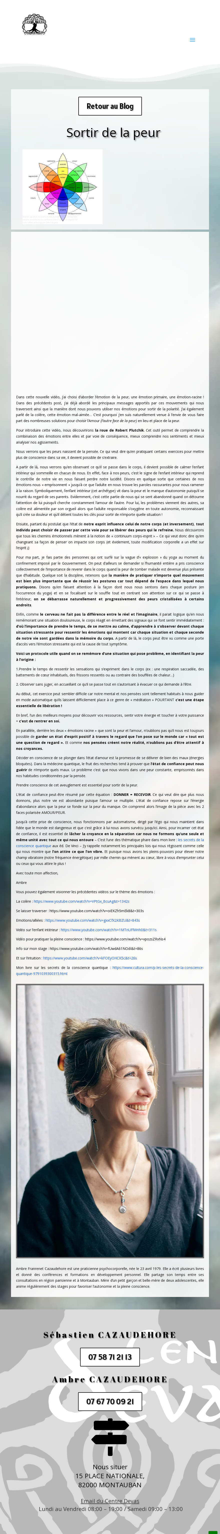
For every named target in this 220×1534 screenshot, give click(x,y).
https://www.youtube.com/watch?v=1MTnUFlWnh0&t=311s (109, 929)
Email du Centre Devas (110, 1500)
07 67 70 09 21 (110, 1401)
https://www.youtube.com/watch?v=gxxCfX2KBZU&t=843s (93, 920)
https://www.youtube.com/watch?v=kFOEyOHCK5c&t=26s (90, 958)
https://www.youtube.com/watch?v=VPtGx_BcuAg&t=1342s (81, 901)
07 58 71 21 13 (110, 1357)
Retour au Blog (110, 106)
